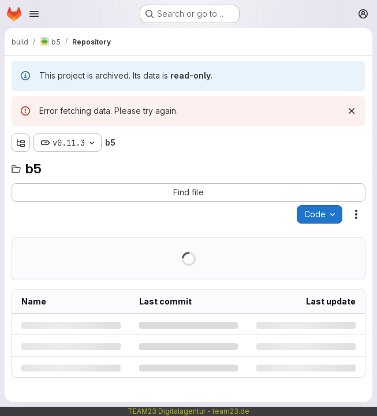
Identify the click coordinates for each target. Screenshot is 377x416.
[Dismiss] (352, 111)
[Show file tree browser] (21, 142)
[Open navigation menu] (34, 14)
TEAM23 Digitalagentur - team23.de (188, 411)
